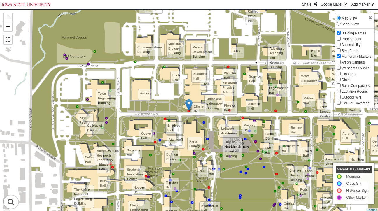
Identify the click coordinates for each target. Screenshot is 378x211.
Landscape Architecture (335, 161)
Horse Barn (315, 53)
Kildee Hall (308, 100)
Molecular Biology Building (175, 48)
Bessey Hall (296, 130)
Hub (203, 171)
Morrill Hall (213, 171)
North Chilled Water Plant (253, 13)
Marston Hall (172, 185)
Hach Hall (176, 77)
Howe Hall (104, 183)
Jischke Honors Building (296, 175)
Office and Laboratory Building (214, 103)
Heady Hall (329, 200)
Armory (145, 93)
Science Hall (254, 106)
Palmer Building (271, 136)
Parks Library (194, 144)
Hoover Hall (139, 190)
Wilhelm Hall (230, 75)
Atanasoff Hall (176, 142)
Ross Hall (304, 192)
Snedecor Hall (174, 128)
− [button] (8, 26)
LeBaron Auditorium (229, 131)
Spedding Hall (200, 76)
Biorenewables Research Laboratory (108, 155)
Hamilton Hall (357, 162)
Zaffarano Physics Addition (230, 87)
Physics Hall (230, 108)
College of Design (94, 128)
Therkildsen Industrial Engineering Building (83, 196)
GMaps (334, 4)
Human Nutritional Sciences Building (232, 149)
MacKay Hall (249, 128)
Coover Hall (146, 136)
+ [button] (8, 17)
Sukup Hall (90, 159)
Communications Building (149, 49)
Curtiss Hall (289, 206)
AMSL (238, 51)
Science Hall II (255, 79)
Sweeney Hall (133, 152)
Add (362, 4)
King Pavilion (86, 120)
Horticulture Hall (290, 148)
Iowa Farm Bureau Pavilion (326, 109)
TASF (206, 84)
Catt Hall (268, 150)
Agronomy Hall (350, 136)
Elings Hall (103, 167)
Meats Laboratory (309, 78)
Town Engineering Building (107, 98)
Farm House (310, 173)
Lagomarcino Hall (278, 90)
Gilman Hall (199, 109)
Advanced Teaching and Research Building (277, 58)
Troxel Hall (307, 153)
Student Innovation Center (135, 174)
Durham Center (172, 157)
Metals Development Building (202, 51)
